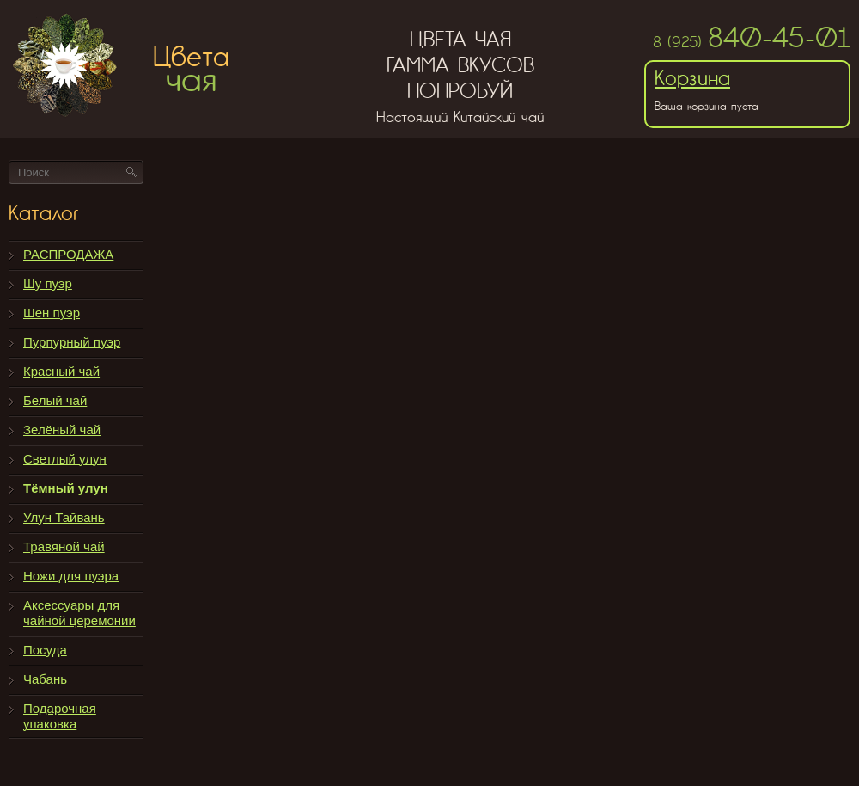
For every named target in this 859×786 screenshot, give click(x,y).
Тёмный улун (65, 488)
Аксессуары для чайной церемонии (79, 613)
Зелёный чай (62, 429)
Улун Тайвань (64, 517)
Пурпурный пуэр (71, 342)
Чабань (45, 679)
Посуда (45, 649)
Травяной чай (64, 546)
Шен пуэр (51, 312)
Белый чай (55, 400)
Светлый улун (65, 458)
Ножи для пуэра (71, 575)
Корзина (692, 77)
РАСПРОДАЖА (68, 254)
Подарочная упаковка (59, 716)
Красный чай (61, 371)
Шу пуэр (47, 283)
